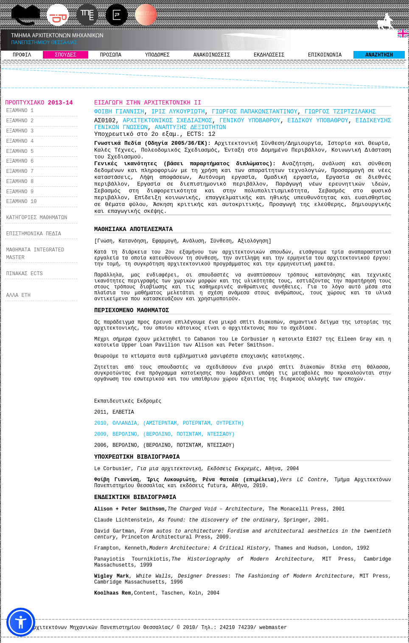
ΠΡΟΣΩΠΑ (110, 55)
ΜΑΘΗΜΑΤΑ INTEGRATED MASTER (35, 254)
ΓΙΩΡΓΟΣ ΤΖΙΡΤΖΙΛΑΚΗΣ (340, 111)
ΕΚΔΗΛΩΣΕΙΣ (269, 55)
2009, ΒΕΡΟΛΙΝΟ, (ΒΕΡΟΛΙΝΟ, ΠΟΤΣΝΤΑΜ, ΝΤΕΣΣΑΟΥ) (164, 434)
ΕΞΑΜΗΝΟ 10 (21, 202)
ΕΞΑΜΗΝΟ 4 (20, 141)
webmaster (273, 628)
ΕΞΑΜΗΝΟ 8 (20, 182)
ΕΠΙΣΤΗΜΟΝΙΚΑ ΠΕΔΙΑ (33, 234)
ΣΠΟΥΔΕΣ (65, 55)
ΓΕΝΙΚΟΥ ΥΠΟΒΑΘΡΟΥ (249, 120)
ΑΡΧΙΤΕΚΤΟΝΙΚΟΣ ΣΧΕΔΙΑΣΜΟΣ (167, 120)
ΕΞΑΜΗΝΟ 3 (20, 131)
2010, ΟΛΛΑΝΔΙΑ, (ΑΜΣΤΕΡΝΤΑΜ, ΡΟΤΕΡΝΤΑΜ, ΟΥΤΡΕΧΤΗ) (169, 423)
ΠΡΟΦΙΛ (22, 55)
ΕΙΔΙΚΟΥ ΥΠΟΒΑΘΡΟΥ (318, 120)
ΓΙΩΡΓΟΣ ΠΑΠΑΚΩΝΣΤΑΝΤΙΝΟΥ (254, 111)
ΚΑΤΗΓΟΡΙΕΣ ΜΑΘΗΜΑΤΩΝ (36, 218)
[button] (20, 622)
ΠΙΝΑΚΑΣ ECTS (24, 274)
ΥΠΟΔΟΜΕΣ (157, 55)
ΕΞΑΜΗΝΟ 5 (20, 152)
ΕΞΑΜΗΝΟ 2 (20, 121)
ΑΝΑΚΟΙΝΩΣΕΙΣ (211, 55)
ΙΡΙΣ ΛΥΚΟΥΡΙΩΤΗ (177, 111)
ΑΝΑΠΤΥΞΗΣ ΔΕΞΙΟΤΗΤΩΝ (190, 127)
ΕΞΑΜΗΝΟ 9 (20, 192)
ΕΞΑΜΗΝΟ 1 (20, 111)
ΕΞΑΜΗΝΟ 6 (20, 161)
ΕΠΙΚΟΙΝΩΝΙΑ (325, 55)
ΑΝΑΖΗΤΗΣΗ (379, 55)
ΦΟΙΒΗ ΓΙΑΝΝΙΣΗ (119, 111)
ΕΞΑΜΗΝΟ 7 (20, 172)
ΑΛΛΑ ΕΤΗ (18, 296)
